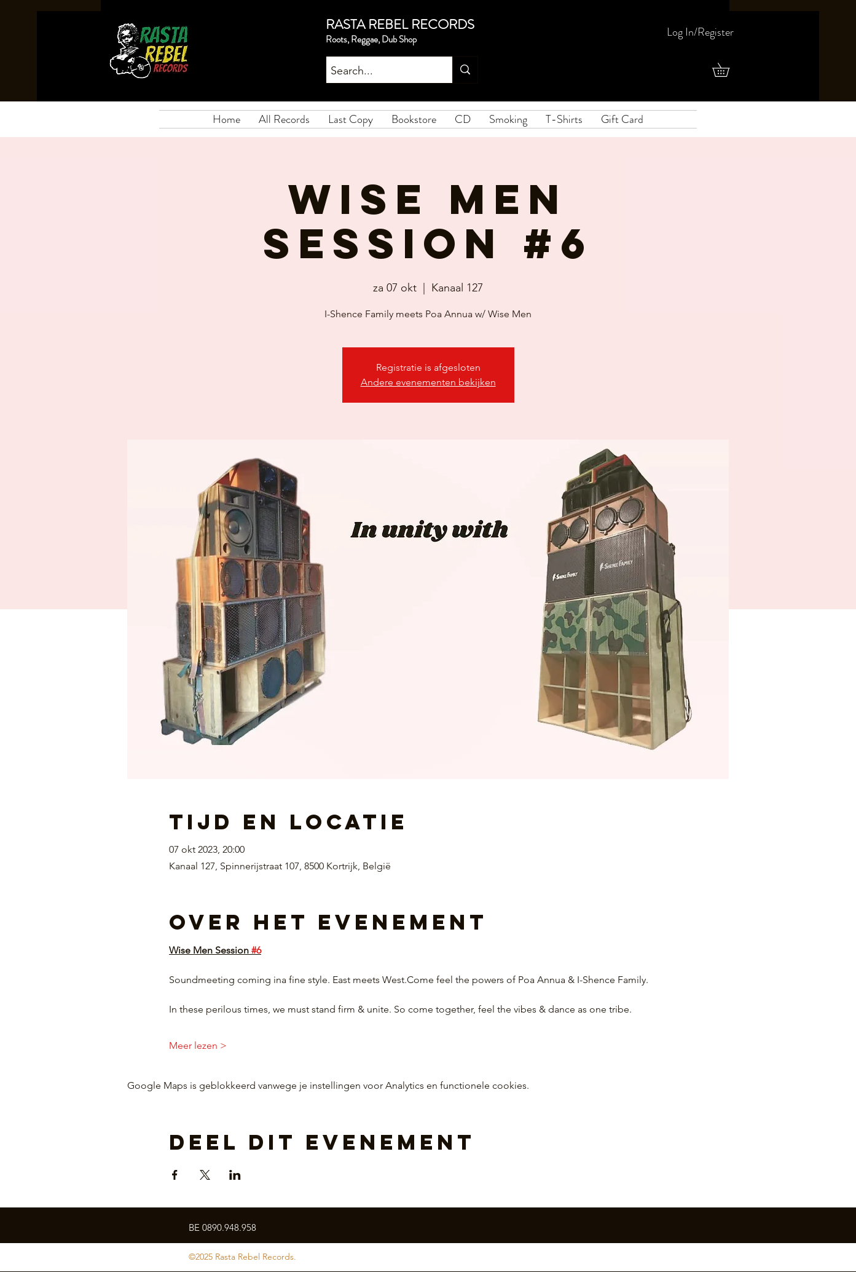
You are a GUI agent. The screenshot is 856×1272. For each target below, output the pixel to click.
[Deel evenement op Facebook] (175, 1175)
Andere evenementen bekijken (428, 382)
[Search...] (378, 71)
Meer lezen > (198, 1045)
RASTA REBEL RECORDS (400, 24)
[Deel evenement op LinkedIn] (235, 1175)
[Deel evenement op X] (205, 1175)
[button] (727, 70)
